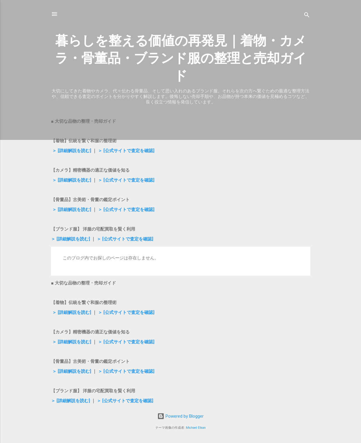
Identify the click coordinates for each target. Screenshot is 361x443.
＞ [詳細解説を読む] (71, 150)
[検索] (306, 16)
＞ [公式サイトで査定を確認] (125, 150)
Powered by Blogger (180, 416)
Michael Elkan (196, 428)
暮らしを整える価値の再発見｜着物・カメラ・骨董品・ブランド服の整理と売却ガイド (181, 58)
